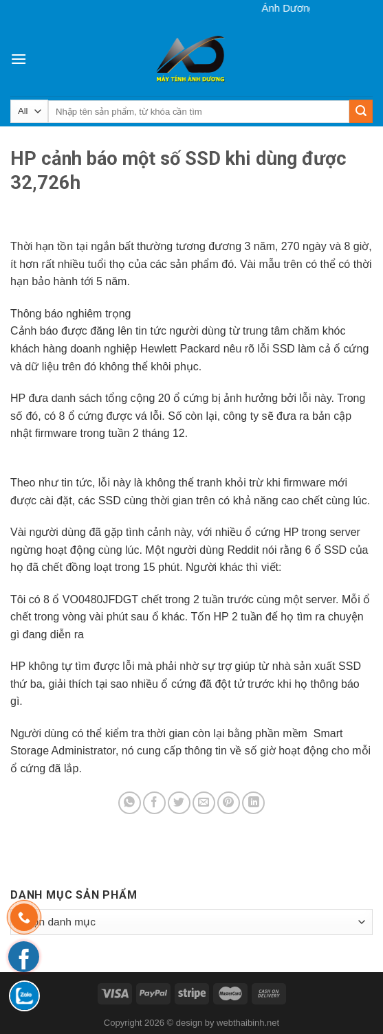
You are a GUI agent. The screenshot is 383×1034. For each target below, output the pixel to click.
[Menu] (18, 59)
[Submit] (361, 111)
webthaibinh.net (248, 1023)
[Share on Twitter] (179, 802)
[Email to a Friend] (204, 802)
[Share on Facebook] (154, 802)
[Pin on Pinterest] (228, 802)
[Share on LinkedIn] (253, 802)
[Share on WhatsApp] (129, 802)
